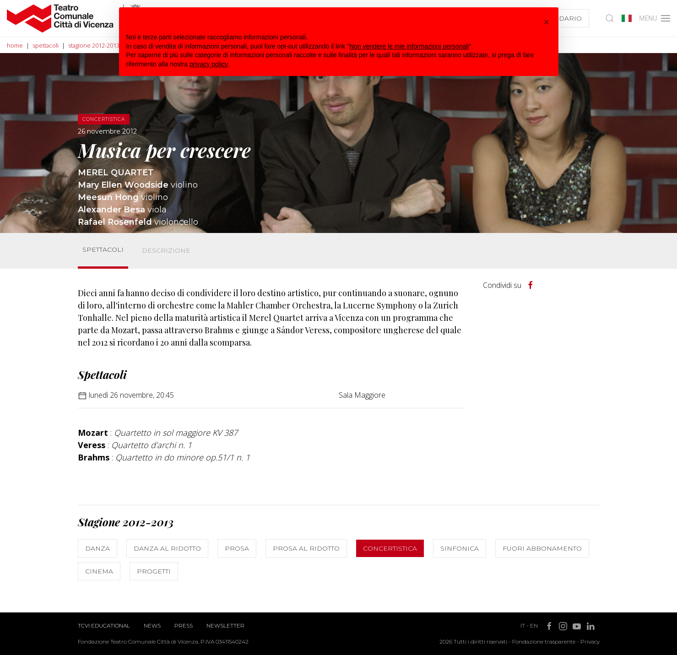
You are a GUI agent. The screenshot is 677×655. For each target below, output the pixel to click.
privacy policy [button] (209, 64)
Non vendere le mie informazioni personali (409, 46)
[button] (546, 22)
